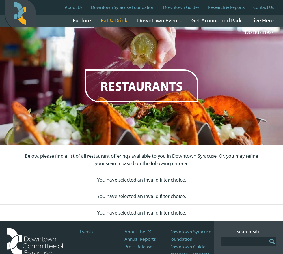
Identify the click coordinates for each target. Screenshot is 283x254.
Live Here (262, 20)
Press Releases (139, 246)
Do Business (259, 31)
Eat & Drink (114, 20)
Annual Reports (140, 239)
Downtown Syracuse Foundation (122, 7)
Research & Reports (226, 7)
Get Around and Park (216, 20)
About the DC (138, 231)
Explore (82, 20)
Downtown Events (159, 20)
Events (86, 231)
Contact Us (263, 7)
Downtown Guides (181, 7)
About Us (73, 7)
